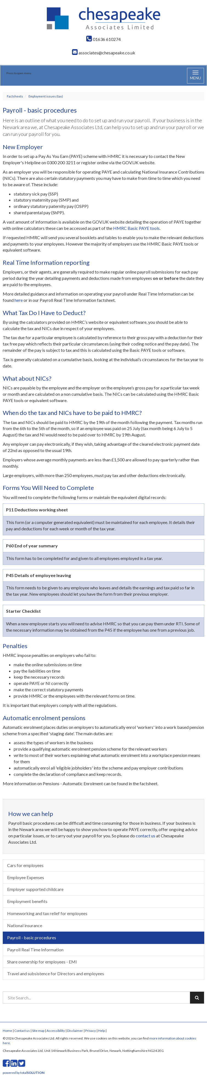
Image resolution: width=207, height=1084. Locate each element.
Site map (38, 1031)
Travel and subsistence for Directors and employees (55, 973)
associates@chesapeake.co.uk (103, 52)
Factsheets (15, 96)
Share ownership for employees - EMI (42, 961)
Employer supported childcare (35, 889)
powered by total (23, 1073)
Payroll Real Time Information (35, 949)
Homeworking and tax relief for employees (47, 913)
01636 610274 (103, 39)
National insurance (24, 925)
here (19, 300)
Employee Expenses (25, 877)
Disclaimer (75, 1031)
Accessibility (56, 1031)
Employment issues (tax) (45, 96)
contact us (145, 835)
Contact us (22, 1031)
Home (7, 1031)
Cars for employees (25, 865)
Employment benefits (27, 901)
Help (101, 1031)
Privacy (90, 1031)
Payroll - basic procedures (31, 937)
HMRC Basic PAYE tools (136, 228)
